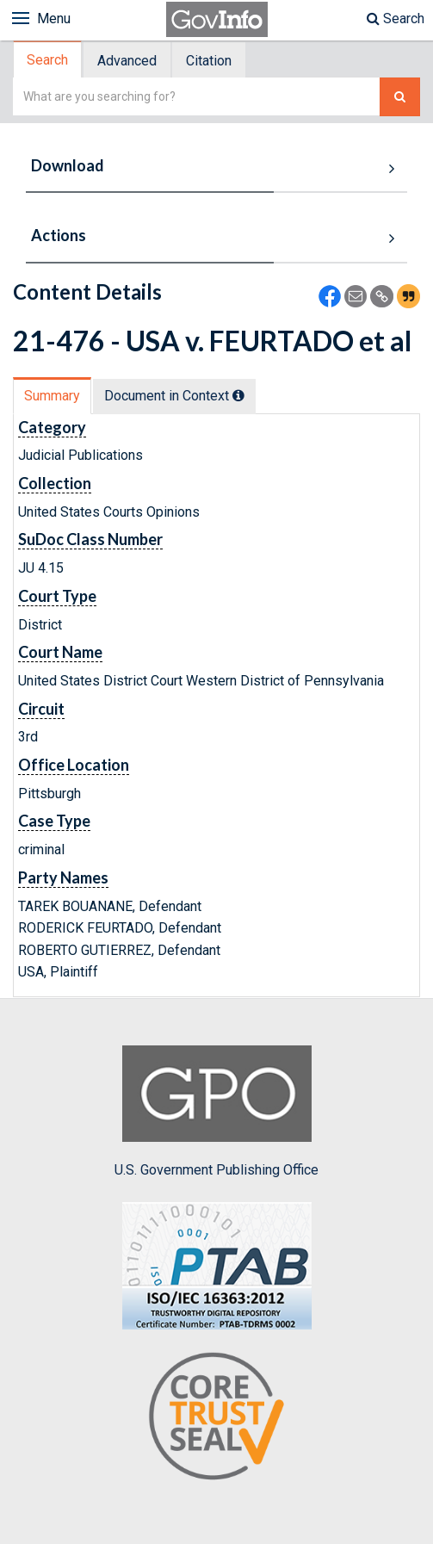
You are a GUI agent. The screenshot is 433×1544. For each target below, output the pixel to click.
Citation (209, 61)
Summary (52, 396)
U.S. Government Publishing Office (216, 1111)
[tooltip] (238, 395)
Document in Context (174, 396)
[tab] (48, 60)
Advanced (127, 61)
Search (395, 18)
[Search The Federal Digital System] (400, 97)
